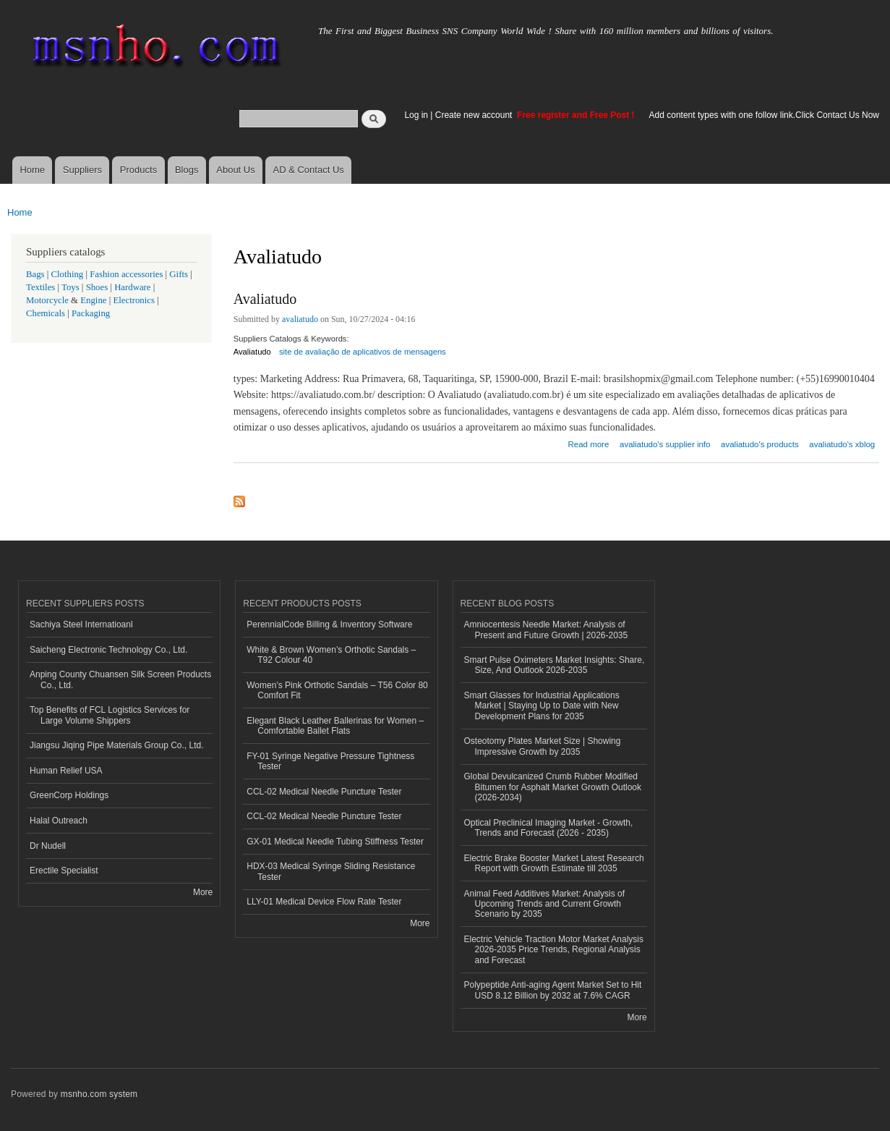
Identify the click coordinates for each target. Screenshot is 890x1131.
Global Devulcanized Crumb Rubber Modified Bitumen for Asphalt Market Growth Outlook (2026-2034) (552, 786)
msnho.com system (99, 1094)
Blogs (187, 169)
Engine (93, 300)
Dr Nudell (48, 846)
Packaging (91, 313)
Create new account (475, 115)
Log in (416, 115)
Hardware (132, 287)
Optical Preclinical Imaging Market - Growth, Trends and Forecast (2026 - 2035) (548, 828)
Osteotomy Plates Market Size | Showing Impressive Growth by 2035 (542, 746)
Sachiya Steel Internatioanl (81, 624)
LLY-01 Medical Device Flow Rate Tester (324, 902)
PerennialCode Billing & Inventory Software (329, 624)
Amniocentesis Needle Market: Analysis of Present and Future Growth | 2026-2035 (546, 629)
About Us (235, 169)
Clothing (67, 274)
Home (32, 169)
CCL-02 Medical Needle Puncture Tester (324, 792)
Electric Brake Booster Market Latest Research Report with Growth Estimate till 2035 (554, 863)
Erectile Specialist (64, 870)
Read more (588, 442)
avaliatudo (300, 319)
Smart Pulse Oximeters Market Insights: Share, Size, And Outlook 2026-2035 (554, 665)
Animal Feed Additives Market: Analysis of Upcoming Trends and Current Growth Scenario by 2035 (544, 904)
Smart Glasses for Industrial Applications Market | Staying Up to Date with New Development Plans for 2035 (542, 705)
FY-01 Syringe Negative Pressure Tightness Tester (330, 761)
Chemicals (46, 313)
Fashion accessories (126, 274)
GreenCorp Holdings (69, 795)
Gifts (178, 274)
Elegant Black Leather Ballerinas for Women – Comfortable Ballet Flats (335, 726)
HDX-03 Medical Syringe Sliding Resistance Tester (331, 871)
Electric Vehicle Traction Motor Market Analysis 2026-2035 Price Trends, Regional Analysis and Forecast (553, 949)
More (203, 892)
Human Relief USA (66, 771)
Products (138, 169)
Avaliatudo (265, 299)
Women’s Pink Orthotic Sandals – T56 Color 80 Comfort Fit (337, 690)
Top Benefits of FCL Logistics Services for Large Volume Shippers (109, 715)
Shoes (97, 287)
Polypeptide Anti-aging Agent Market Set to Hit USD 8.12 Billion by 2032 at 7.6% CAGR (553, 990)
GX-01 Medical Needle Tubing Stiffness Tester (335, 841)
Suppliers (82, 169)
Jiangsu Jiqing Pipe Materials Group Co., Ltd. (116, 745)
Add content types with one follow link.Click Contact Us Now (764, 115)
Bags (35, 274)
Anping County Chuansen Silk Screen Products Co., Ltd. (120, 679)
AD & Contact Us (308, 169)
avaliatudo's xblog (842, 444)
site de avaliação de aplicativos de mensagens (362, 351)
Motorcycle (47, 300)
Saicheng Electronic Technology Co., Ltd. (108, 650)
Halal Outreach (58, 821)
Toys (70, 287)
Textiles (40, 287)
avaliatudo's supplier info (665, 444)
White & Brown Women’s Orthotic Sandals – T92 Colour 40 (331, 655)
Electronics (134, 300)
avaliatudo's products (760, 444)
